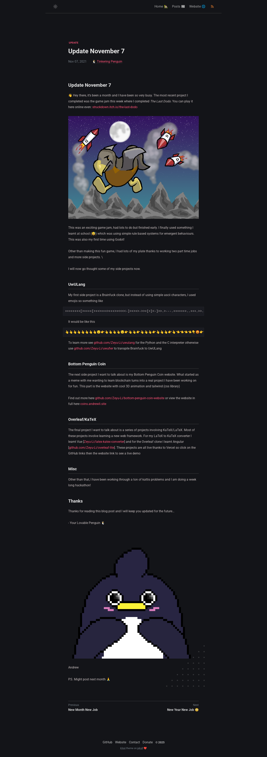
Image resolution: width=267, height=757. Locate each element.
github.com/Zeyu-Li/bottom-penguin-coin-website (129, 398)
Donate (148, 742)
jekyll (140, 748)
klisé (123, 748)
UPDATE (73, 42)
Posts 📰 (178, 6)
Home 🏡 (161, 6)
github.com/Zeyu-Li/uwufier (93, 348)
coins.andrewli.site (93, 404)
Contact (134, 742)
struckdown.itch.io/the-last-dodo (114, 107)
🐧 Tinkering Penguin (107, 61)
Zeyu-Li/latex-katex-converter (104, 442)
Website (120, 742)
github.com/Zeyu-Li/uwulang (114, 343)
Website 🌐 (197, 6)
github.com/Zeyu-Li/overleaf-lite (91, 447)
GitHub (107, 742)
